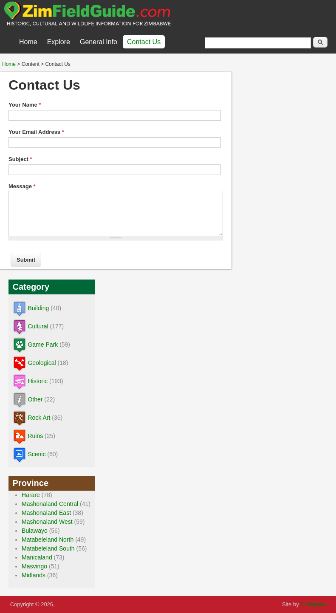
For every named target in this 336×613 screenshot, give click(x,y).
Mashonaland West (47, 521)
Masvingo (35, 566)
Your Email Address (36, 132)
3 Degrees (313, 604)
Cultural (38, 326)
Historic (38, 381)
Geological (42, 362)
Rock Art (39, 417)
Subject (20, 159)
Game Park (43, 344)
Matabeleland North (48, 539)
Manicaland (37, 557)
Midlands (34, 575)
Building (38, 308)
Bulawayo (35, 530)
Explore (58, 41)
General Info (98, 41)
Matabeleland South (48, 548)
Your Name (24, 105)
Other (35, 399)
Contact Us (144, 41)
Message (22, 186)
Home (28, 41)
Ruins (35, 435)
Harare (31, 495)
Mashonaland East (46, 512)
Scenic (37, 454)
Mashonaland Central (50, 503)
